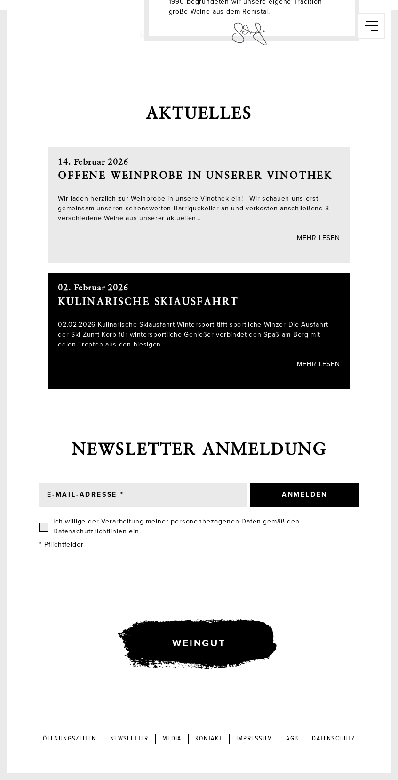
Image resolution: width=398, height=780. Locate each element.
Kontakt (209, 738)
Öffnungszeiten (69, 738)
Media (172, 738)
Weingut (199, 643)
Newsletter (129, 738)
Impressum (254, 738)
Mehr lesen (318, 238)
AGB (292, 738)
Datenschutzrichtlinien (90, 531)
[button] (371, 26)
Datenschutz (333, 738)
